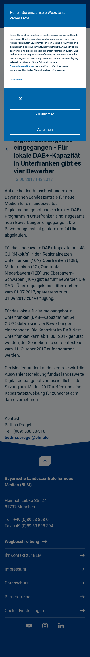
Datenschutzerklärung (21, 66)
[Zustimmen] (45, 114)
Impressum (16, 79)
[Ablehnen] (45, 130)
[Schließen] (20, 99)
